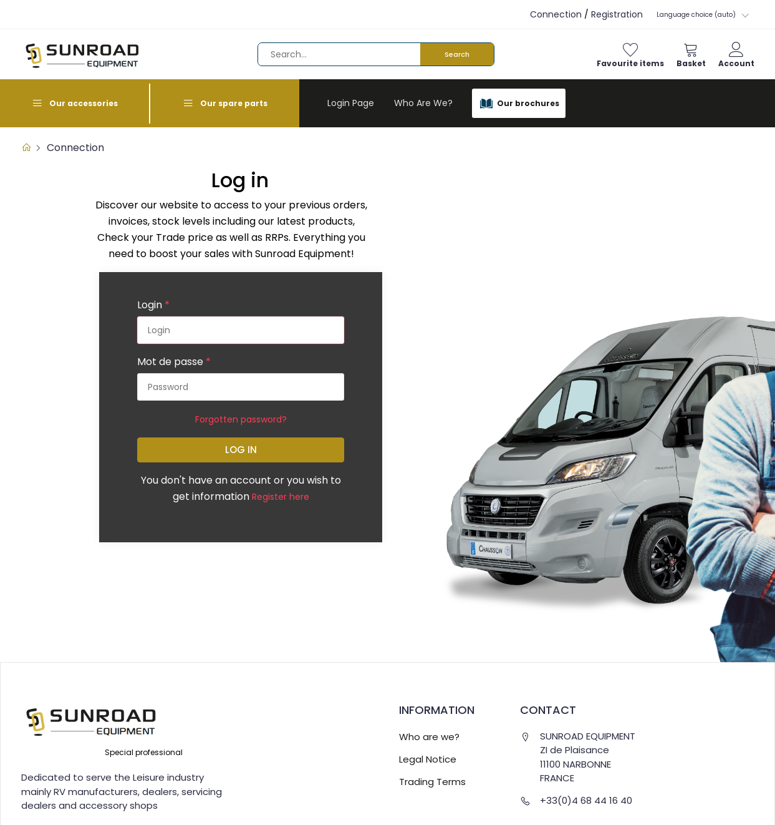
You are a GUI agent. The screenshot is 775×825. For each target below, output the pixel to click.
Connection (556, 14)
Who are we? (423, 103)
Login (153, 305)
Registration (617, 14)
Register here (280, 497)
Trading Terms (432, 781)
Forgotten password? (241, 419)
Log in (241, 449)
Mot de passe (174, 361)
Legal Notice (427, 759)
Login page (350, 103)
